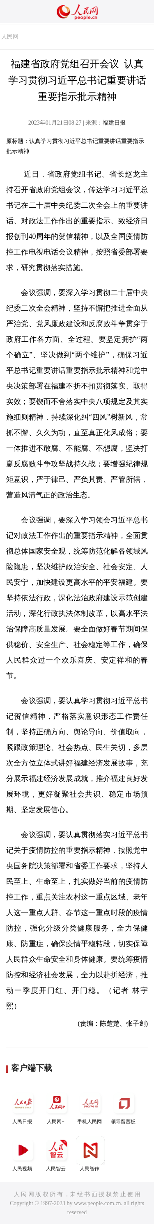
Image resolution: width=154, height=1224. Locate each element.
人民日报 (23, 1106)
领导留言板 (124, 1106)
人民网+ (56, 1106)
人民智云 (56, 1154)
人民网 (9, 37)
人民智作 (90, 1154)
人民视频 (23, 1154)
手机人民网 (90, 1106)
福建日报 (114, 123)
